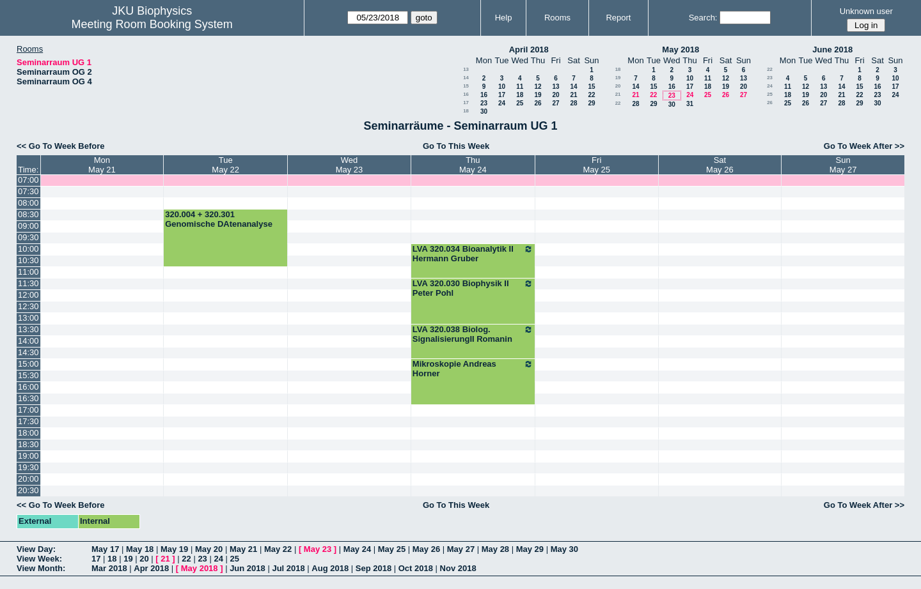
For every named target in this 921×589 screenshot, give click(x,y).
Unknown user (866, 11)
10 (501, 86)
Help (503, 17)
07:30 (28, 191)
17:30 (28, 421)
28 (573, 103)
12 (537, 86)
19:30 (28, 467)
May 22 (278, 549)
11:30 (28, 283)
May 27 (461, 549)
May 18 (140, 549)
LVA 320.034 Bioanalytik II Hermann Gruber (473, 253)
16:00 (28, 387)
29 (591, 103)
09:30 (28, 237)
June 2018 (832, 49)
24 (501, 103)
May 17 (105, 549)
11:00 (28, 272)
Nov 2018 (458, 568)
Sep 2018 (373, 568)
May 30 (564, 549)
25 (519, 103)
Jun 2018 (247, 568)
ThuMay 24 (473, 164)
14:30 (28, 352)
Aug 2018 (330, 568)
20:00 (28, 479)
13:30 (28, 329)
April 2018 (529, 49)
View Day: (36, 549)
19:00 (28, 456)
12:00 (28, 295)
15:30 (28, 375)
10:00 (28, 249)
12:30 (28, 306)
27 (555, 103)
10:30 (28, 260)
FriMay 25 (596, 164)
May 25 (391, 549)
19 (537, 94)
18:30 (28, 444)
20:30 (28, 490)
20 (555, 94)
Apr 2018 (151, 568)
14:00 (28, 341)
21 (573, 94)
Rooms (557, 17)
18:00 (28, 433)
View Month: (41, 568)
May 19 (174, 549)
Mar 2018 (109, 568)
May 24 (357, 549)
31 (689, 103)
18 (519, 94)
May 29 (530, 549)
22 (591, 94)
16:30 (28, 398)
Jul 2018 (288, 568)
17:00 (28, 410)
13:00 (28, 318)
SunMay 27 (843, 164)
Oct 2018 (415, 568)
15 (466, 86)
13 (466, 69)
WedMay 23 (349, 164)
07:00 (28, 180)
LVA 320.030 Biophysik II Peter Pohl (473, 288)
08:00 (28, 203)
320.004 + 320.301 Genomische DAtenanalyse (218, 219)
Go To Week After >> (864, 146)
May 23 (317, 549)
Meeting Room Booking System (152, 24)
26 (537, 103)
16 (466, 94)
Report (618, 17)
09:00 (28, 226)
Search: (703, 17)
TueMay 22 (225, 164)
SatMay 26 (720, 164)
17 (501, 94)
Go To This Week (456, 146)
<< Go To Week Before (61, 146)
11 (519, 86)
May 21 (243, 549)
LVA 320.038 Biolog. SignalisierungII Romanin (473, 334)
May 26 (426, 549)
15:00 (28, 364)
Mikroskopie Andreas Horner (473, 368)
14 (466, 77)
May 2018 (680, 49)
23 (483, 103)
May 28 (495, 549)
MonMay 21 (102, 164)
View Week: (39, 558)
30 (483, 111)
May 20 (209, 549)
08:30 (28, 214)
